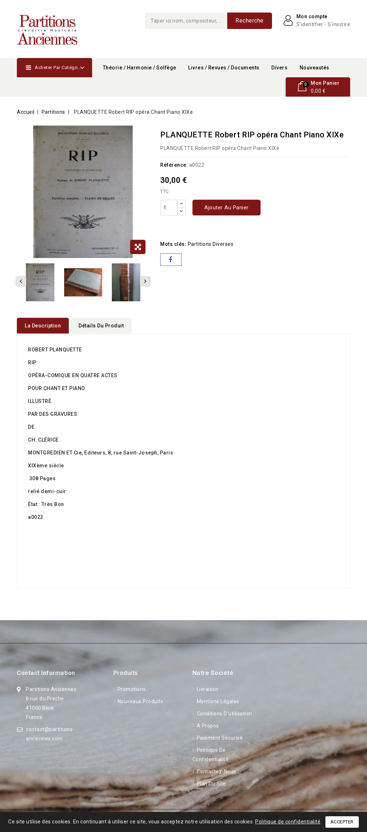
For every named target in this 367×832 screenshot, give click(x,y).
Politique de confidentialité (287, 821)
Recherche (249, 20)
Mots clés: (173, 244)
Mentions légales (217, 701)
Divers (279, 67)
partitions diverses (211, 244)
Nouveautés (314, 67)
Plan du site (210, 783)
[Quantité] (168, 207)
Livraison (206, 689)
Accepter (342, 821)
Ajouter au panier (226, 207)
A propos (207, 725)
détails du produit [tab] (101, 326)
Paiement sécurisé (219, 737)
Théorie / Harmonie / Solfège (139, 67)
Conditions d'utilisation (223, 713)
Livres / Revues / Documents (223, 67)
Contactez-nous (215, 771)
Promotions (131, 689)
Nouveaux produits (139, 701)
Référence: (174, 165)
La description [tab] (43, 326)
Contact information (46, 672)
